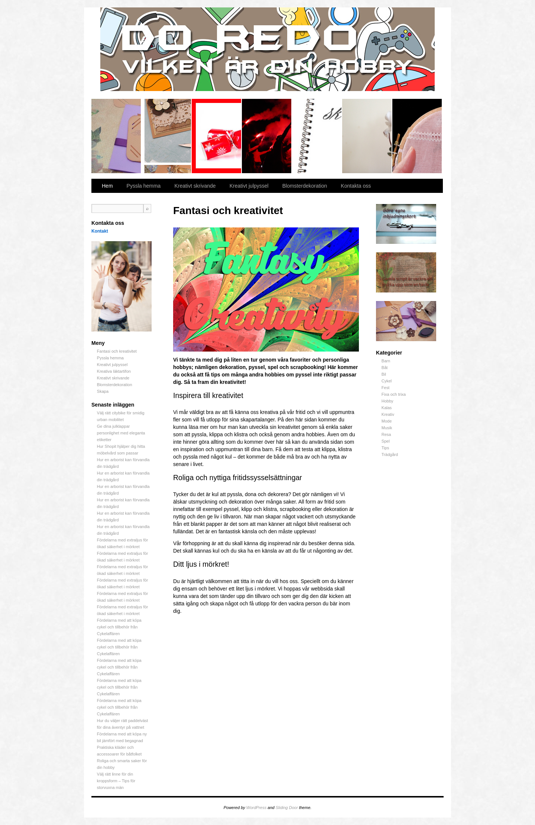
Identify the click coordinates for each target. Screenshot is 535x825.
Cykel (387, 381)
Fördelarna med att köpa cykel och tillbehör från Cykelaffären (119, 627)
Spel (386, 441)
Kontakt (99, 231)
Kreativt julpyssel (217, 136)
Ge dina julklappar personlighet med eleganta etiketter (121, 433)
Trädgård (390, 454)
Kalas (387, 407)
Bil (384, 374)
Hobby (387, 401)
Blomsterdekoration (367, 136)
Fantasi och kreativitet (116, 136)
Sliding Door (287, 807)
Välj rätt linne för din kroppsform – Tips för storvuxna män (116, 781)
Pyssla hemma (167, 136)
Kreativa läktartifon (267, 136)
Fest (385, 387)
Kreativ (388, 414)
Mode (387, 421)
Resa (386, 434)
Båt (385, 367)
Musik (387, 428)
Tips (385, 448)
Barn (386, 361)
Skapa (417, 136)
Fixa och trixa (394, 394)
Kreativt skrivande (317, 136)
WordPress (256, 807)
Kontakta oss (356, 186)
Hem (107, 186)
